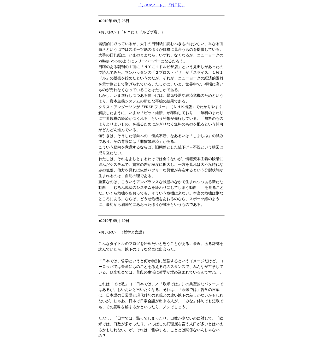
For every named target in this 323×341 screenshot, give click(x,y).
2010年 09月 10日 (115, 220)
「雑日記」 (176, 5)
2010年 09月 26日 (115, 21)
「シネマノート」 (152, 5)
